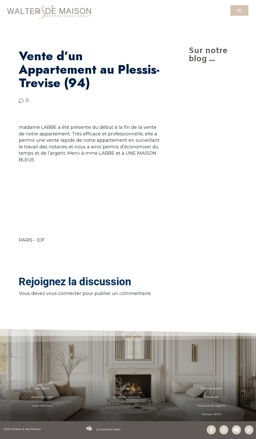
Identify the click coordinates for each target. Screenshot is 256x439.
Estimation (127, 388)
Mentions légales (211, 388)
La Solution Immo (108, 429)
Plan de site (211, 397)
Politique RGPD (211, 414)
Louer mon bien (42, 405)
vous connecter (63, 293)
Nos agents (42, 388)
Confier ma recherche (126, 397)
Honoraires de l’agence (211, 405)
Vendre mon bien (42, 397)
